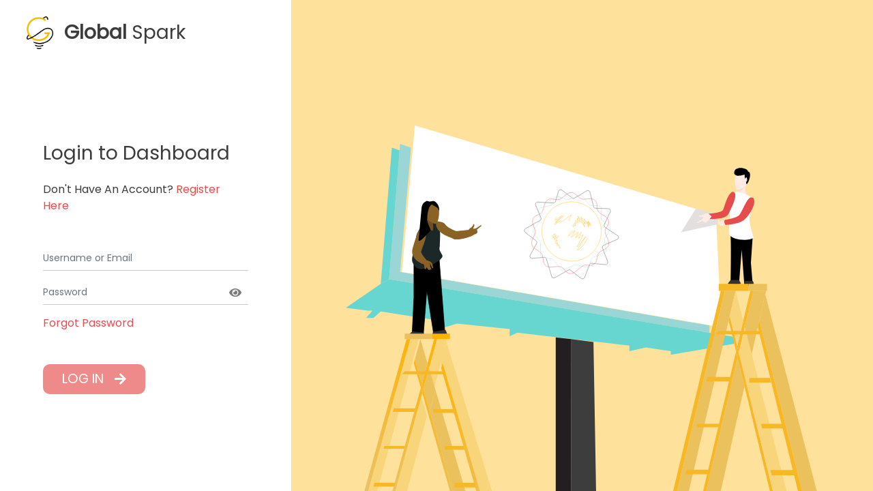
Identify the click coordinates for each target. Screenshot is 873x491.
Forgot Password (88, 323)
